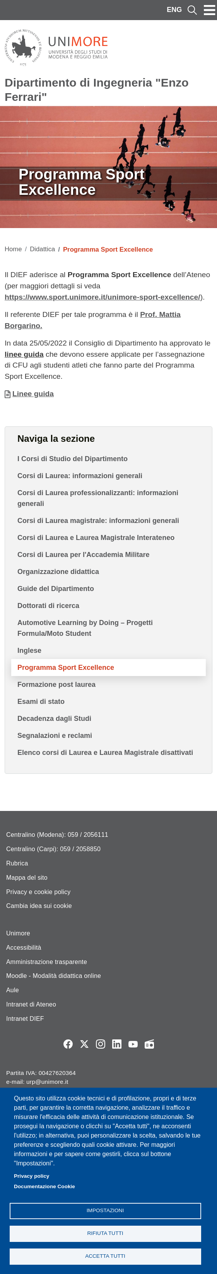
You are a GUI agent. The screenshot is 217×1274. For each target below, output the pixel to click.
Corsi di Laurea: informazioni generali (79, 476)
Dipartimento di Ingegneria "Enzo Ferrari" (97, 89)
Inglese (29, 650)
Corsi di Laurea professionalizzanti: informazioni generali (97, 498)
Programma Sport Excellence (65, 667)
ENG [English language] (174, 10)
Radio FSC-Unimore (149, 1044)
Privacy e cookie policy (38, 892)
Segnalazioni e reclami (54, 735)
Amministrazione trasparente (46, 962)
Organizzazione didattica (58, 572)
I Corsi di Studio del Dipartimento (72, 459)
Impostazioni (105, 1210)
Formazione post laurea (56, 684)
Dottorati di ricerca (48, 606)
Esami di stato (41, 701)
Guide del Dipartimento (55, 589)
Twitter (84, 1044)
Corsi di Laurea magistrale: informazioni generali (98, 521)
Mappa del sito (27, 877)
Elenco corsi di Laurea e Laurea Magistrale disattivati (105, 752)
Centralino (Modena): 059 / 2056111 (57, 834)
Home (13, 249)
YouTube (133, 1044)
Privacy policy (31, 1176)
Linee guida (33, 394)
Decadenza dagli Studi (54, 718)
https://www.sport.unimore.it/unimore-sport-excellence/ (102, 297)
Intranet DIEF (25, 1018)
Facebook (68, 1044)
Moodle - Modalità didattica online (53, 976)
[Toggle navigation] (209, 10)
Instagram (101, 1044)
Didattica (42, 249)
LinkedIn (117, 1044)
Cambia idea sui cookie (39, 906)
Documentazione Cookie (44, 1186)
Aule (12, 990)
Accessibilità (23, 947)
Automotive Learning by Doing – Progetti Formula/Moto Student (85, 628)
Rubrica (17, 863)
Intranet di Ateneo (31, 1004)
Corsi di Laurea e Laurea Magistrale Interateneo (95, 538)
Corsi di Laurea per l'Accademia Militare (83, 555)
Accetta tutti (105, 1256)
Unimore (18, 933)
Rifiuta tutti (105, 1233)
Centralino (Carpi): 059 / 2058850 (53, 849)
